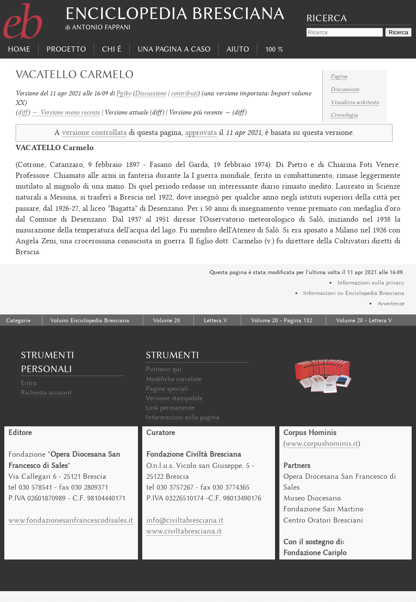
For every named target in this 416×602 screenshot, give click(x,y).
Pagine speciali (167, 389)
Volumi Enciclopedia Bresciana (89, 320)
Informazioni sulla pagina (182, 417)
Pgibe (123, 93)
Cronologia (344, 114)
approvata (201, 133)
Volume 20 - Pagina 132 (281, 320)
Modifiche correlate (173, 379)
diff (23, 112)
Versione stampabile (174, 398)
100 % (274, 49)
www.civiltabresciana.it (184, 531)
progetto (66, 49)
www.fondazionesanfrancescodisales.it (70, 520)
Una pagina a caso (174, 49)
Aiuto (237, 49)
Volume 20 (166, 320)
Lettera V (215, 320)
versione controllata (94, 133)
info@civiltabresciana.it (184, 520)
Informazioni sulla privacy (370, 282)
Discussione (345, 89)
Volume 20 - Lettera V (364, 320)
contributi (184, 93)
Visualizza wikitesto (355, 102)
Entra (29, 383)
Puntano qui (163, 369)
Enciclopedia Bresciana (175, 13)
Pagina (339, 76)
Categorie (18, 320)
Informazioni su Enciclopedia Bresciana (353, 293)
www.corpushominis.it (321, 443)
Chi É (111, 49)
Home (19, 49)
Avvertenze (390, 303)
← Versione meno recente (66, 112)
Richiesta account (46, 392)
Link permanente (170, 408)
